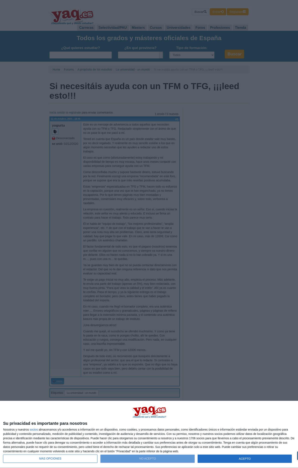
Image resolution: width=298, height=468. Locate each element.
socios (34, 429)
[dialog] (149, 434)
